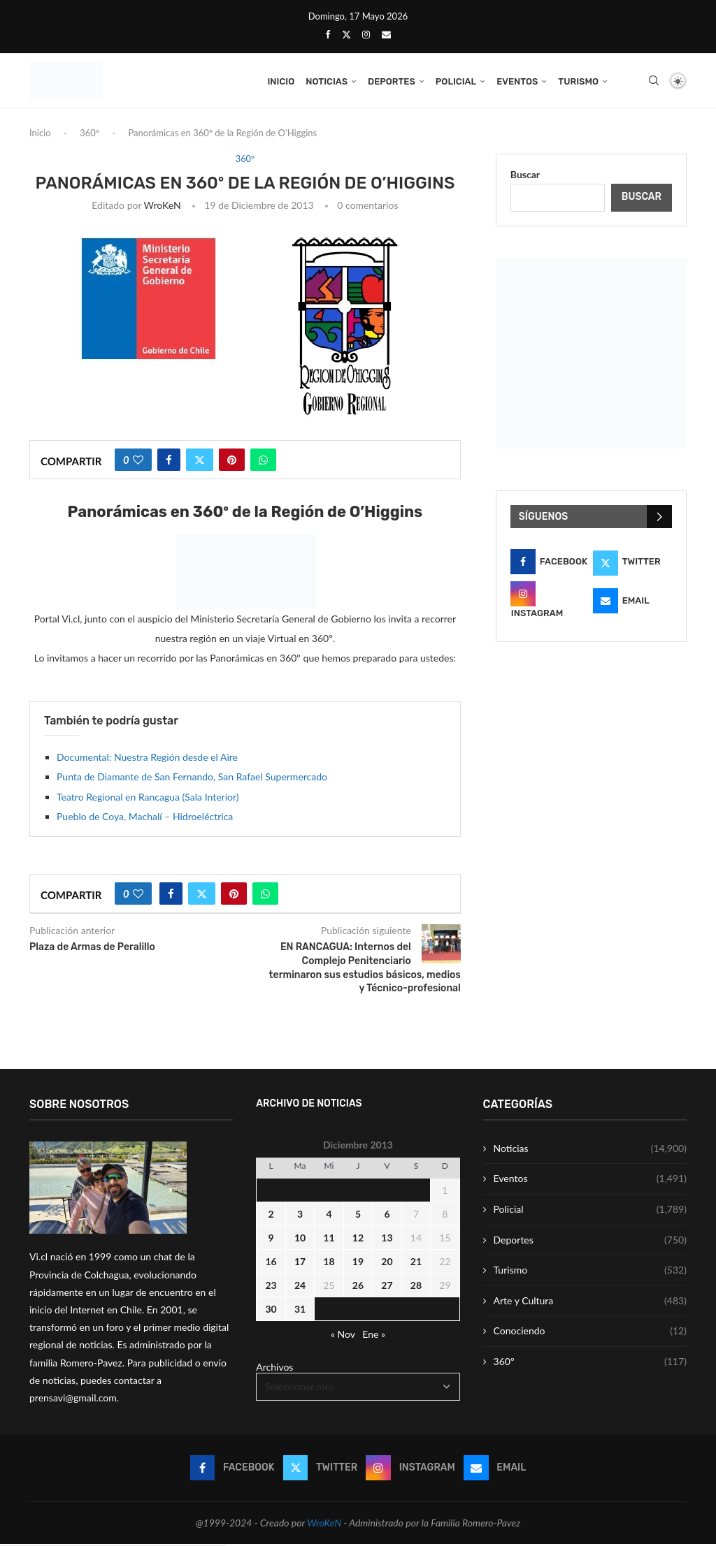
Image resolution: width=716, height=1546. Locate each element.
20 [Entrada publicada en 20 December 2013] (386, 1263)
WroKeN (162, 207)
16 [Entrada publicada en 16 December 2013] (270, 1263)
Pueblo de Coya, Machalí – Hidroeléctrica (145, 818)
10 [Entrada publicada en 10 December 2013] (300, 1240)
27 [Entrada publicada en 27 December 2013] (386, 1287)
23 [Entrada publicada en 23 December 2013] (270, 1287)
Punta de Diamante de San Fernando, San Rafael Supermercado (192, 779)
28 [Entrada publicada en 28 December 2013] (416, 1287)
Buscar (525, 176)
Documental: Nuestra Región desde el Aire (147, 759)
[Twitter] (346, 34)
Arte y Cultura (590, 1303)
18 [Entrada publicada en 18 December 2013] (328, 1263)
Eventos (517, 81)
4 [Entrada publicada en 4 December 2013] (328, 1216)
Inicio (280, 81)
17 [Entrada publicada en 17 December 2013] (300, 1263)
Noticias (327, 81)
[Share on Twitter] (199, 462)
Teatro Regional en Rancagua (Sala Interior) (148, 799)
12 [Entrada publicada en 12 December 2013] (358, 1240)
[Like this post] (138, 462)
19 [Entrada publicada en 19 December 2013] (358, 1263)
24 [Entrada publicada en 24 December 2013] (300, 1287)
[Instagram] (366, 34)
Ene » (373, 1336)
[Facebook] (327, 34)
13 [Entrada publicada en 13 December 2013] (386, 1240)
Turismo (578, 81)
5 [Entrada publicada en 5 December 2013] (358, 1216)
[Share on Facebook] (168, 462)
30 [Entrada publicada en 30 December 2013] (270, 1311)
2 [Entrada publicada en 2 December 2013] (270, 1216)
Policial (456, 81)
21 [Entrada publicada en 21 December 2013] (416, 1263)
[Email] (386, 34)
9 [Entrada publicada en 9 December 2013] (270, 1240)
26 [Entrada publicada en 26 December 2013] (358, 1287)
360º (89, 134)
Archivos (274, 1369)
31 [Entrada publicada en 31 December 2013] (300, 1311)
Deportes (391, 81)
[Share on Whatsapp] (263, 462)
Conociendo (590, 1333)
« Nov (343, 1336)
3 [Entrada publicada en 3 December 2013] (300, 1216)
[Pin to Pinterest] (232, 462)
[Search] (654, 82)
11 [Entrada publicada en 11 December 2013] (328, 1240)
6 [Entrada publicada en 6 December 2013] (386, 1216)
